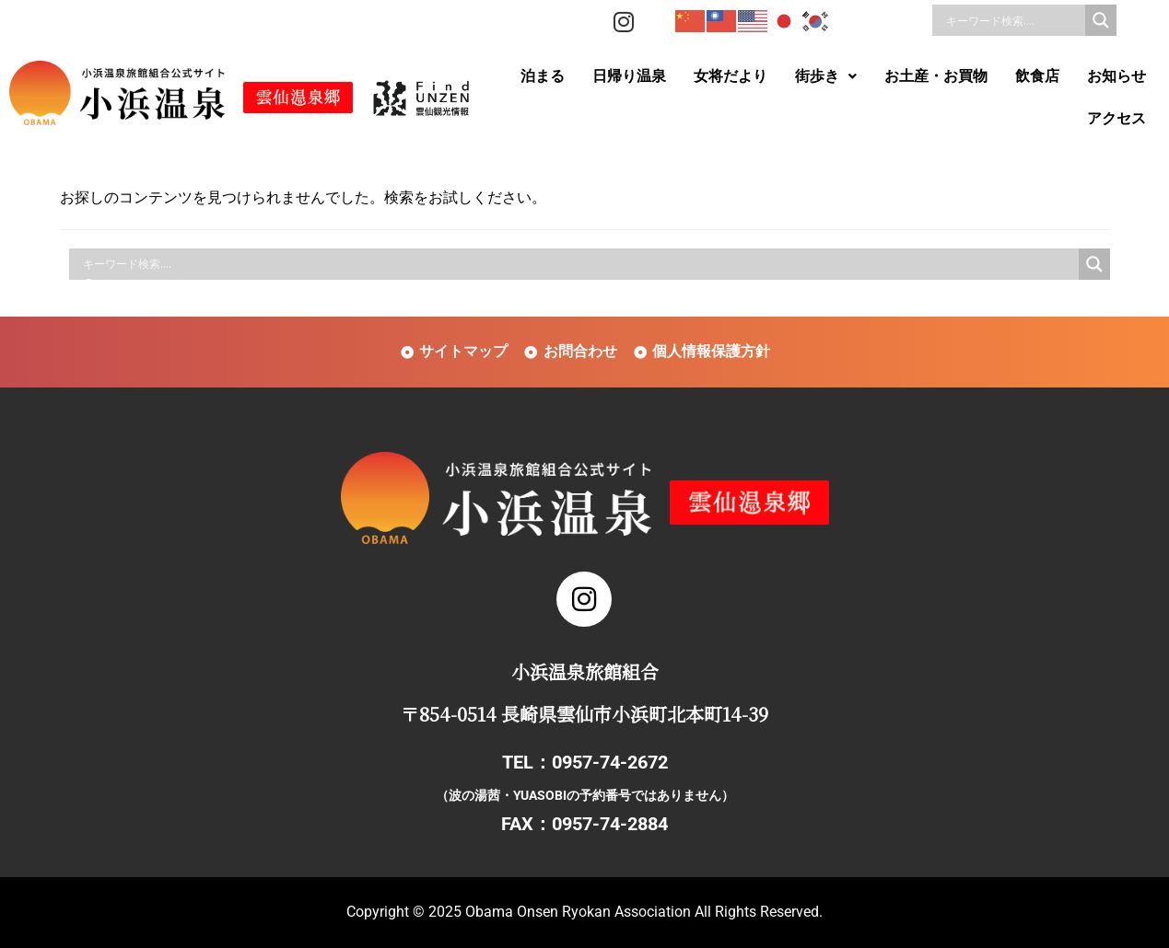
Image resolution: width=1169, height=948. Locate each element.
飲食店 (1037, 76)
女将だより (730, 76)
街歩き (826, 76)
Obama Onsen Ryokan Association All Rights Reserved (642, 911)
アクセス (1116, 118)
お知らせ (1116, 76)
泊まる (542, 76)
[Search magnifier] (1100, 20)
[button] (826, 76)
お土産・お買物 (936, 76)
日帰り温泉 (629, 76)
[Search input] (1013, 20)
